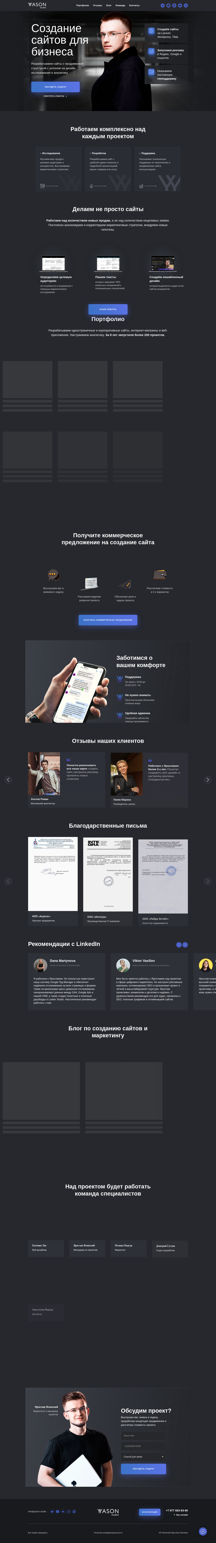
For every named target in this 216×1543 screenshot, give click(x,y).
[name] (143, 1435)
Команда (120, 5)
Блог (109, 5)
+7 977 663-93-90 (177, 1510)
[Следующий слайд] (208, 780)
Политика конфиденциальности (108, 1533)
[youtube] (180, 5)
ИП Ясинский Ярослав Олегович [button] (173, 1533)
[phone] (143, 1446)
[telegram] (163, 5)
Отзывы (97, 5)
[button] (55, 87)
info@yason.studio (37, 1511)
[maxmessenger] (174, 5)
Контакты (134, 5)
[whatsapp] (168, 5)
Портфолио (82, 5)
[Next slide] (185, 945)
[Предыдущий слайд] (8, 780)
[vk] (186, 5)
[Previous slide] (179, 945)
